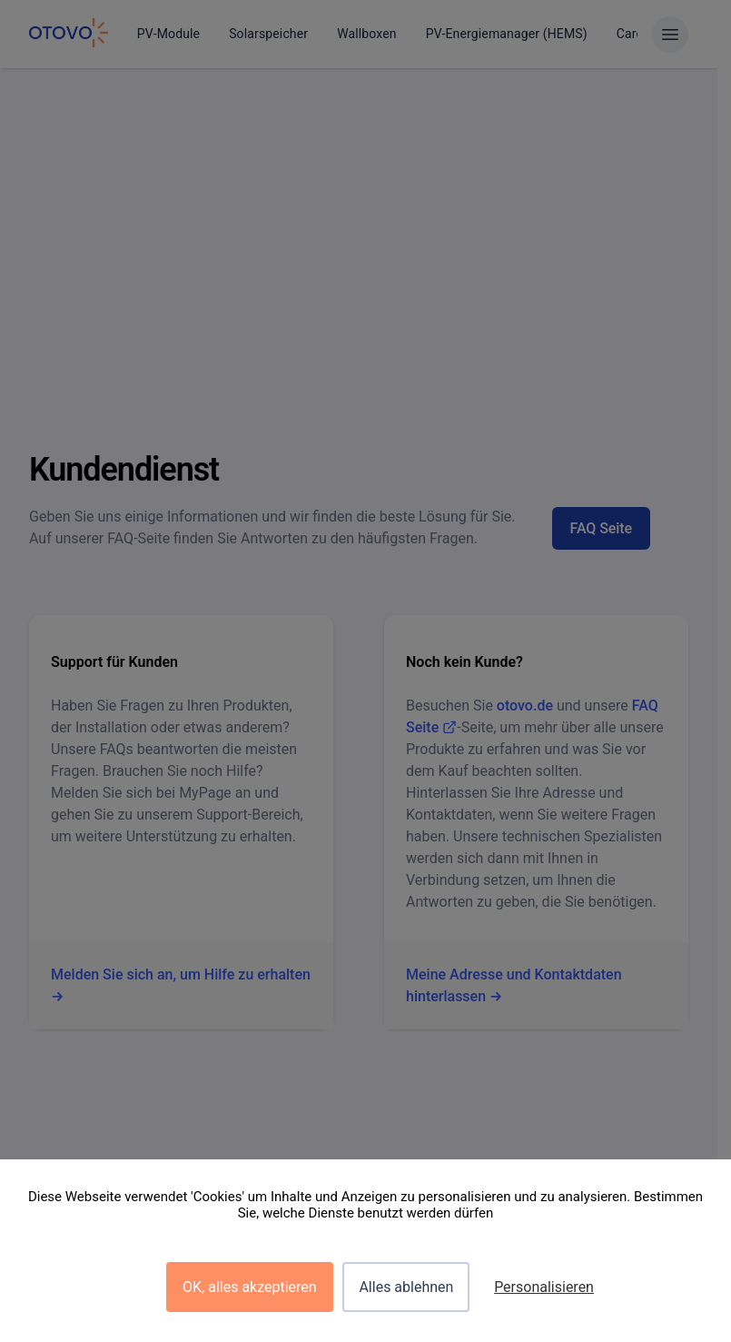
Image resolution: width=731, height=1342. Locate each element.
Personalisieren (544, 1287)
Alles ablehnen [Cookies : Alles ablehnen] (406, 1287)
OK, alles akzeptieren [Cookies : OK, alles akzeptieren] (250, 1287)
